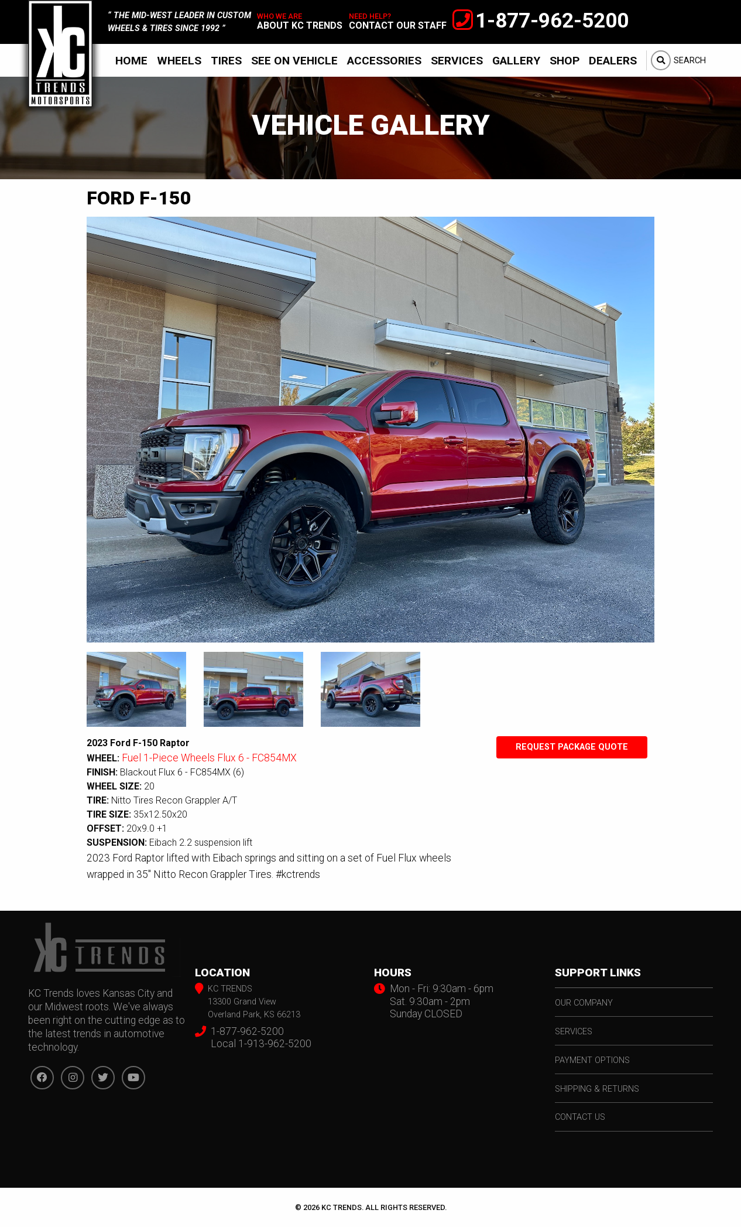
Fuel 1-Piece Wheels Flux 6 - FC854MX (209, 758)
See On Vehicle (294, 60)
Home (131, 60)
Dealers (613, 60)
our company (584, 1003)
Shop (564, 60)
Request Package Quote (572, 747)
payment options (592, 1060)
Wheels (179, 60)
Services (457, 60)
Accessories (384, 60)
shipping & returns (597, 1089)
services (573, 1032)
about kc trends (299, 25)
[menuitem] (131, 60)
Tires (226, 60)
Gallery (516, 60)
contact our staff (398, 25)
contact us (580, 1117)
